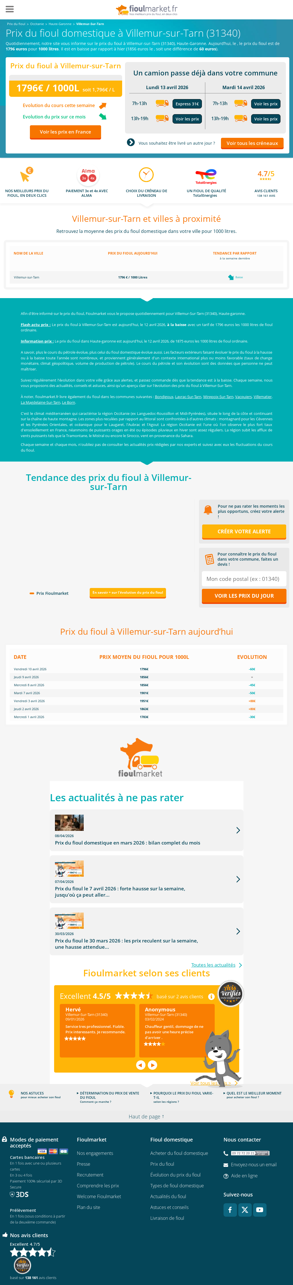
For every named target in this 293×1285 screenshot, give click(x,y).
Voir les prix (187, 119)
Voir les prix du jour (244, 595)
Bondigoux (164, 396)
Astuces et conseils (169, 1171)
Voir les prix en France (65, 131)
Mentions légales (146, 1264)
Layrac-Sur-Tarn (188, 396)
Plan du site (88, 1171)
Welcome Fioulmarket (99, 1160)
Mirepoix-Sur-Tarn (218, 396)
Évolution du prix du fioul (175, 1139)
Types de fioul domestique (177, 1150)
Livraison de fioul (167, 1182)
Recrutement (90, 1139)
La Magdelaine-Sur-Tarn (40, 402)
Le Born (68, 402)
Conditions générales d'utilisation (102, 1264)
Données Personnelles (183, 1264)
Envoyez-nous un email (254, 1129)
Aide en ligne (244, 1140)
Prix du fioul (162, 1128)
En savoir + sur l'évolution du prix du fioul (128, 592)
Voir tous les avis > (210, 1047)
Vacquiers (243, 396)
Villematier (263, 396)
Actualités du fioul (168, 1160)
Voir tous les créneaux (252, 143)
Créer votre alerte (244, 531)
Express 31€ (187, 103)
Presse (83, 1128)
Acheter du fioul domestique (179, 1117)
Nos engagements (95, 1117)
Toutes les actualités (213, 929)
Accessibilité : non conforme (247, 1264)
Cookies (213, 1264)
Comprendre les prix (98, 1150)
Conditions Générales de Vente (47, 1264)
